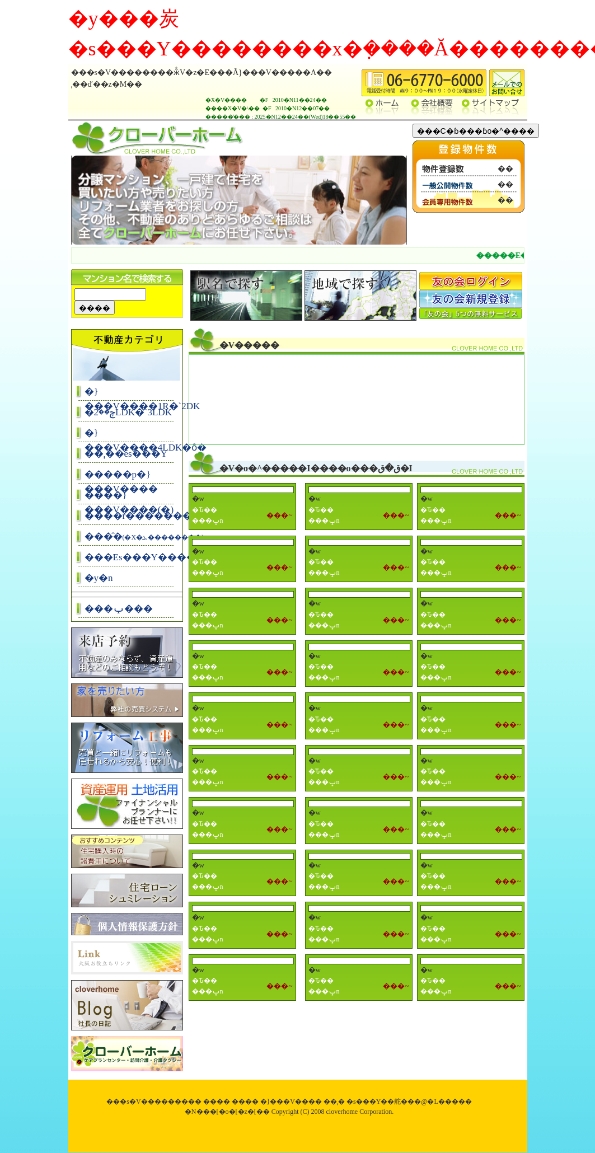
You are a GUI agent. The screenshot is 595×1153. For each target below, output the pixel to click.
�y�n (99, 578)
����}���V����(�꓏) (129, 497)
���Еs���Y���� (131, 557)
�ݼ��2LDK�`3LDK (128, 412)
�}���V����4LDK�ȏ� (131, 435)
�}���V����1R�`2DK (131, 393)
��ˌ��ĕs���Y (126, 453)
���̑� (131, 536)
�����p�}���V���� (121, 476)
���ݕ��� (119, 608)
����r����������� (131, 515)
